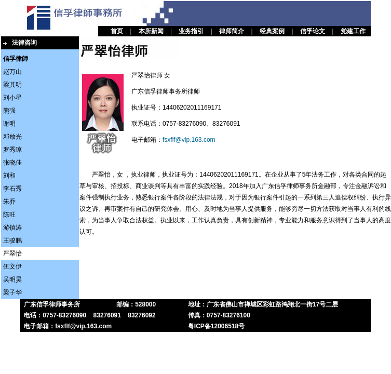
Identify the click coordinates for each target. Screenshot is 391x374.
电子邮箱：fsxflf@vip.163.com (68, 326)
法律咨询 (24, 42)
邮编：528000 (136, 304)
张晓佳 (12, 162)
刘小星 (12, 97)
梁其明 (12, 84)
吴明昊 (12, 279)
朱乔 (9, 201)
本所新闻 (151, 31)
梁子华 (12, 292)
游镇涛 (12, 227)
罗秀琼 (12, 149)
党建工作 (353, 31)
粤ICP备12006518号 (216, 326)
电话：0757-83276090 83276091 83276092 (90, 315)
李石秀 (12, 188)
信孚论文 (312, 31)
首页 (117, 31)
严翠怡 (12, 253)
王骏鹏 (12, 240)
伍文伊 (12, 266)
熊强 (9, 110)
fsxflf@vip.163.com (189, 139)
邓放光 (12, 136)
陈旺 (9, 214)
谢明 (9, 123)
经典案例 (272, 31)
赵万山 (12, 71)
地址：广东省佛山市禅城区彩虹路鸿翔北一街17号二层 (263, 304)
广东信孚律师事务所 (52, 304)
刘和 (9, 175)
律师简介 (231, 31)
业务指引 (191, 31)
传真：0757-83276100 (219, 315)
